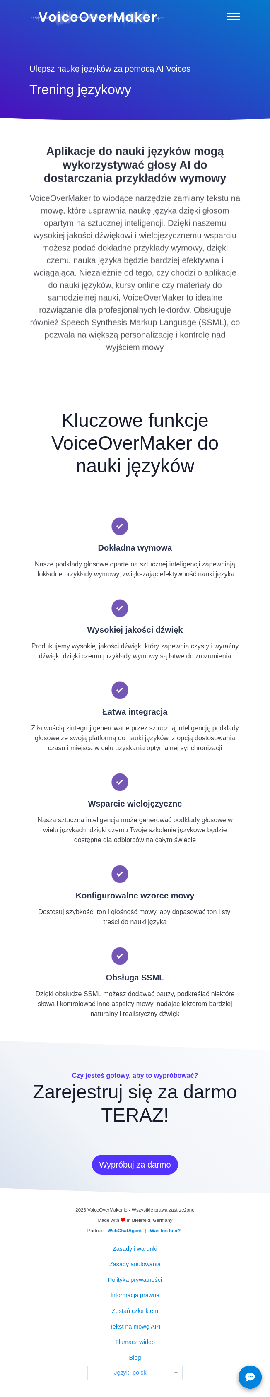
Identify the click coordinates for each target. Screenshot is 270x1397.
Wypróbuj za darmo (135, 1164)
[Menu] (233, 16)
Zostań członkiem (135, 1311)
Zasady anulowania (135, 1264)
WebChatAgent (125, 1230)
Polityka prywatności (135, 1280)
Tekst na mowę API (135, 1326)
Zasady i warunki (135, 1248)
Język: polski (131, 1372)
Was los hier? (165, 1230)
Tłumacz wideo (135, 1342)
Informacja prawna (135, 1295)
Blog (135, 1357)
